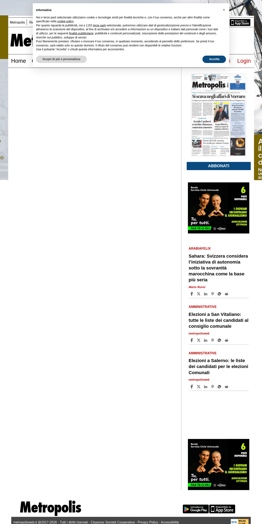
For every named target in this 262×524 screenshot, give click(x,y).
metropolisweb (199, 333)
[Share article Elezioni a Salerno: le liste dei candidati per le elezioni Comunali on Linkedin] (206, 387)
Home (18, 61)
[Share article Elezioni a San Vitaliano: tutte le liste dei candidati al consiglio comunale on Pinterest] (213, 340)
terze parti (99, 25)
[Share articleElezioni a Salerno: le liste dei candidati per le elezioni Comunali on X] (199, 387)
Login (244, 61)
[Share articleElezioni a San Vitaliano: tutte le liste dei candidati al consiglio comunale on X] (199, 340)
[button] (224, 10)
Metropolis (17, 22)
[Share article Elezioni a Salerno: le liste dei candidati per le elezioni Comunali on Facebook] (192, 387)
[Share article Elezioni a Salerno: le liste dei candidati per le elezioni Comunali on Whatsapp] (220, 387)
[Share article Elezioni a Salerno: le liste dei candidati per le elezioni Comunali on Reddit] (227, 387)
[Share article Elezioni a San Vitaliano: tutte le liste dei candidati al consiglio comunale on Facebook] (192, 340)
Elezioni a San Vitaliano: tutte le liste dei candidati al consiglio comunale (218, 320)
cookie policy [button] (65, 21)
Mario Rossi (197, 287)
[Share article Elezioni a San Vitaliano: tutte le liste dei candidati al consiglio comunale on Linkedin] (206, 340)
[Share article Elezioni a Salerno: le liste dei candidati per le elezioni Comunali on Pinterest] (213, 387)
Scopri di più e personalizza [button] (61, 59)
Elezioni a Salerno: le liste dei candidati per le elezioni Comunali (218, 366)
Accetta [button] (214, 59)
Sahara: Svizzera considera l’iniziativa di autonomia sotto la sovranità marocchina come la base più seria (218, 268)
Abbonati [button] (218, 166)
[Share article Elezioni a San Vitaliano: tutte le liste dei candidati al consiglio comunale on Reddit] (227, 340)
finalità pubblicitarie (81, 33)
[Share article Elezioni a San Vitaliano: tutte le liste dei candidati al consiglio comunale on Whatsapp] (220, 340)
